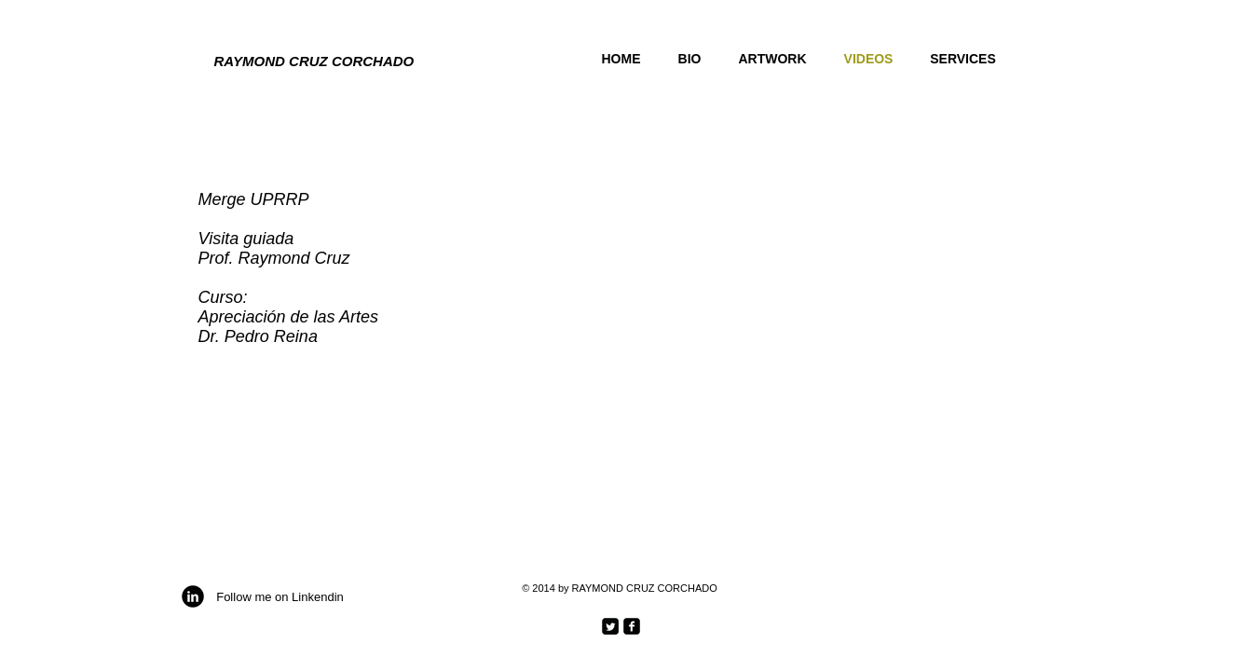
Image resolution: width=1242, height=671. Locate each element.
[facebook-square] (631, 626)
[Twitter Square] (610, 626)
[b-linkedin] (193, 596)
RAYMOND (249, 61)
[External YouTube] (732, 302)
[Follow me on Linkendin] (280, 597)
